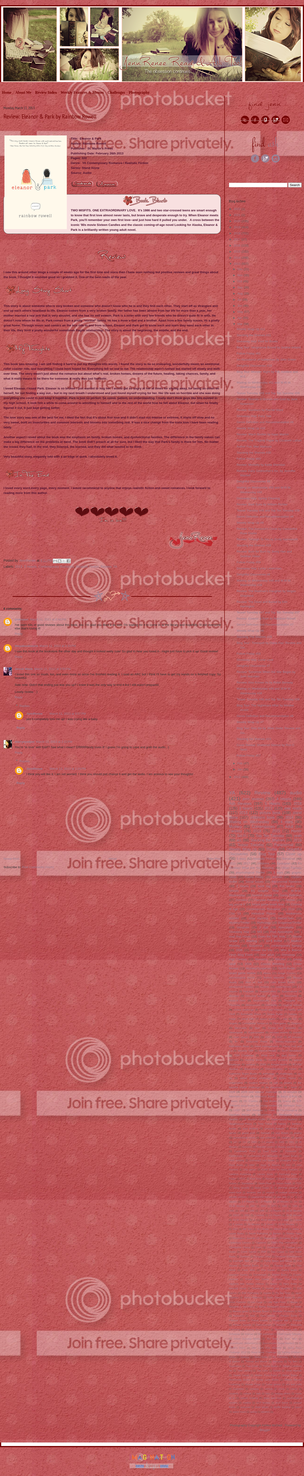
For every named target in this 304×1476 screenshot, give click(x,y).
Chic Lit (235, 913)
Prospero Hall (280, 1320)
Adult (289, 827)
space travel (239, 1412)
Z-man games (273, 1384)
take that (281, 1197)
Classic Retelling (273, 964)
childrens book (262, 817)
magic (232, 1018)
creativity (234, 1393)
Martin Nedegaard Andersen (274, 1306)
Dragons (296, 1023)
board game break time (268, 904)
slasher (285, 1137)
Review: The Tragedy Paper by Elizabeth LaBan (268, 440)
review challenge (243, 1009)
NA (300, 1311)
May (240, 312)
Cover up (294, 854)
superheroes (283, 986)
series (275, 995)
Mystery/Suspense (258, 968)
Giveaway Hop (239, 932)
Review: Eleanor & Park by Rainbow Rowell (265, 618)
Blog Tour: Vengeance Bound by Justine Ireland (268, 347)
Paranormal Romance (287, 881)
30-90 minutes (240, 1220)
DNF (263, 1252)
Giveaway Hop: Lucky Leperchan (258, 568)
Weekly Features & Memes (82, 92)
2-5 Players (275, 1211)
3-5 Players (275, 1215)
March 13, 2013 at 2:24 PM (67, 768)
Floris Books (236, 1165)
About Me (23, 92)
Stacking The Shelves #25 (254, 637)
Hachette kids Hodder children (246, 1284)
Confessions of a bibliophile (262, 1156)
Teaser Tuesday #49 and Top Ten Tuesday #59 (268, 393)
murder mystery (278, 1059)
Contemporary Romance (56, 566)
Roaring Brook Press (257, 1329)
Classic (233, 1100)
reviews (264, 986)
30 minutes (290, 1091)
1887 (252, 1206)
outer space (240, 1037)
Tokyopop (278, 1361)
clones (293, 1389)
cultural (247, 1393)
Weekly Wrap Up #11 (250, 329)
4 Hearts (283, 799)
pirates (288, 1082)
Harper (274, 1284)
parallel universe (238, 1197)
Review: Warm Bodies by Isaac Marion (262, 434)
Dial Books (270, 1100)
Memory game (240, 1311)
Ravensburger (263, 1325)
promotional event (244, 1137)
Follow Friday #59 (248, 562)
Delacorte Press (256, 1041)
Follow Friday (254, 877)
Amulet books (279, 1064)
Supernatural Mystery (284, 1119)
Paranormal (283, 845)
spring (253, 1412)
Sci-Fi (241, 836)
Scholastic (234, 1334)
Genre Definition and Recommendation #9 (264, 422)
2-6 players (267, 1142)
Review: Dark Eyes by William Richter (261, 504)
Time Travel (265, 1123)
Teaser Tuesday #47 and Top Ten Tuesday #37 (268, 612)
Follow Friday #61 (248, 353)
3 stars (278, 872)
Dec (240, 269)
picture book (270, 813)
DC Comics (251, 1100)
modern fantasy (258, 1082)
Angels (233, 1023)
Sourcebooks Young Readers (278, 1343)
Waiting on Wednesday (249, 822)
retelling (251, 941)
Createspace (274, 1247)
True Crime (252, 1366)
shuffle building (282, 1407)
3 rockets (259, 1215)
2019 (237, 227)
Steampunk (236, 1032)
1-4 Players (248, 1201)
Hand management (266, 1046)
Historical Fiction (263, 913)
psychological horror (242, 977)
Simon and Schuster (282, 1027)
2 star (263, 927)
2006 (248, 964)
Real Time (255, 1178)
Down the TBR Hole (271, 936)
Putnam (297, 1320)
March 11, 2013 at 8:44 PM (48, 619)
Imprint (267, 1293)
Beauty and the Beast (290, 1147)
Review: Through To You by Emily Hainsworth (267, 539)
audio (296, 792)
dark (258, 1393)
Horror (296, 831)
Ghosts (234, 891)
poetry (298, 1132)
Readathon (264, 1114)
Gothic (293, 1068)
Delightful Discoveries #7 (253, 666)
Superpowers (256, 1032)
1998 (251, 1211)
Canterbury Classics (240, 1242)
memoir (265, 1132)
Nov (240, 275)
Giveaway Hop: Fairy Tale (253, 416)
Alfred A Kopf (281, 1229)
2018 (237, 233)
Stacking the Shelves (267, 840)
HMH (252, 1165)
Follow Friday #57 (248, 755)
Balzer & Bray (289, 1096)
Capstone (261, 1242)
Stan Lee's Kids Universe (266, 1348)
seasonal (245, 1407)
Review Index (46, 92)
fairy (268, 1393)
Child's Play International (284, 1242)
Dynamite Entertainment (288, 1256)
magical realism (292, 1004)
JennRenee (34, 713)
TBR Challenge (244, 1055)
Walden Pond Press (266, 1375)
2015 (237, 251)
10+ (295, 1018)
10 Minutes (283, 1201)
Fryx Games (268, 1270)
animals (277, 877)
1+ (292, 1197)
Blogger (265, 1430)
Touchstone (235, 1366)
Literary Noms (265, 1174)
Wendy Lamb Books (267, 1380)
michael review (279, 1032)
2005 (256, 1037)
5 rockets (238, 1224)
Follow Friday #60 (248, 458)
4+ (254, 1220)
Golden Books (280, 1275)
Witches (280, 959)
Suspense (256, 945)
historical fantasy (255, 995)
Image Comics (287, 973)
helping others (282, 1393)
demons (234, 1059)
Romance (288, 858)
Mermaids (241, 1027)
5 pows (298, 1220)
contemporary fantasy (286, 945)
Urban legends (293, 1370)
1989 (295, 1206)
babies (282, 1123)
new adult (267, 955)
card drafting (250, 1128)
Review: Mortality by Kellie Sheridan (260, 465)
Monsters (261, 959)
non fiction (281, 1132)
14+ (296, 1201)
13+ (244, 1142)
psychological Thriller (250, 872)
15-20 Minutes (237, 1206)
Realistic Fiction (87, 566)
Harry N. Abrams (270, 1165)
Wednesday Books (239, 1380)
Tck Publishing (280, 1357)
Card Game (270, 1151)
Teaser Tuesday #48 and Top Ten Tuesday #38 (268, 510)
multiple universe (288, 1192)
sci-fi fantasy (263, 1402)
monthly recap (254, 1059)
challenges (286, 1073)
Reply (19, 633)
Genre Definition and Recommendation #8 (264, 516)
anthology (269, 1073)
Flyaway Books (282, 1265)
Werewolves (253, 1004)
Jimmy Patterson (253, 1297)
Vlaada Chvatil (241, 1375)
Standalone (247, 1183)
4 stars (286, 822)
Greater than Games (257, 1279)
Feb (240, 763)
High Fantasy (238, 959)
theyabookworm (26, 646)
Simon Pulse (275, 1014)
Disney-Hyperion (286, 1041)
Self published (265, 1334)
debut (293, 1128)
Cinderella (290, 1151)
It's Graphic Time (265, 891)
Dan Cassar (277, 1252)
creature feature (274, 1128)
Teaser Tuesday (250, 845)
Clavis (258, 1247)
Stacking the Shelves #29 (253, 545)
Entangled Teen (288, 1160)
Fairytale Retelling (266, 900)
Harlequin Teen (292, 1105)
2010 (291, 909)
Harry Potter (290, 1284)
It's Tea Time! (283, 1293)
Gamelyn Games (238, 1275)
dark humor (288, 1055)
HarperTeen (286, 918)
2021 (237, 215)
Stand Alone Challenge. (264, 1352)
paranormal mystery (241, 986)
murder (297, 1032)
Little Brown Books (282, 982)
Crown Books (290, 1156)
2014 (237, 257)
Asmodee (247, 1147)
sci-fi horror (281, 1402)
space (298, 1407)
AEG (235, 1229)
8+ (236, 1041)
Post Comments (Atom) (38, 867)
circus (281, 1389)
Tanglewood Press (240, 1123)
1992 (231, 1211)
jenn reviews (253, 799)
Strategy (244, 1357)
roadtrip (247, 1402)
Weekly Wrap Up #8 (249, 630)
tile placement (274, 1087)
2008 (263, 1064)
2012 (237, 777)
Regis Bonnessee (288, 1178)
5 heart (285, 1220)
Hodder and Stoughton (279, 1288)
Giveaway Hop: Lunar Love (254, 659)
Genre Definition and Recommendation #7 (264, 624)
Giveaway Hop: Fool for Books (257, 341)
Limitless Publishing (240, 1174)
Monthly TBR (246, 1050)
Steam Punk (265, 1183)
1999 (261, 1211)
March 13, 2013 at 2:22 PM (54, 742)
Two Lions (262, 1370)
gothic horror (287, 1078)
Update (277, 1370)
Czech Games (248, 1252)
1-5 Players (265, 1201)
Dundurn (245, 1256)
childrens (263, 863)
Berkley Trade (294, 1233)
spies (298, 1137)
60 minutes (295, 1037)
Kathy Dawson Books (279, 1297)
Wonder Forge (253, 1384)
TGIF (299, 1183)
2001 (291, 1142)
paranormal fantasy (261, 1197)
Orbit (252, 1316)
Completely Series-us (255, 1023)
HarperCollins (267, 991)
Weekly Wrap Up (243, 849)
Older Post (213, 858)
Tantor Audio (261, 1357)
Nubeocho (238, 1316)
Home (6, 92)
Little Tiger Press (276, 1302)
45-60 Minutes (269, 1220)
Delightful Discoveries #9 (253, 481)
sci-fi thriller (274, 941)
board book (235, 1192)
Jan (240, 769)
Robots (233, 1183)
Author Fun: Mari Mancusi (253, 446)
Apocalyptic (286, 927)
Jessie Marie (24, 669)
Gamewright (259, 1275)
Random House (239, 1114)
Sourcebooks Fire (264, 1000)
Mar (240, 324)
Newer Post (11, 858)
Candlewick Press (244, 1151)
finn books (287, 886)
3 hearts (246, 808)
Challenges (116, 92)
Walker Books (290, 1375)
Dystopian (283, 863)
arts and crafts (294, 1384)
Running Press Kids (286, 1329)
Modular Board (261, 1311)
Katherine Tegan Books (243, 1073)
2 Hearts (242, 886)
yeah (298, 836)
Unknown (22, 619)
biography (238, 1389)
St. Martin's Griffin (255, 1119)
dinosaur (234, 995)
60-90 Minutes (286, 1224)
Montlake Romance (283, 1311)
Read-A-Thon (237, 1000)
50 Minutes (254, 1224)
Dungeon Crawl (262, 1256)
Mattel (298, 1306)
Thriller (271, 849)
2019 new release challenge (259, 1091)
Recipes (270, 1178)
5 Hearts (30, 566)
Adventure (291, 995)
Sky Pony (272, 1339)
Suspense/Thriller (290, 922)
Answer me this (261, 950)
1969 (263, 1206)
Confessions (235, 1156)
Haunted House (237, 1288)
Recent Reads (267, 1050)
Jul (239, 299)
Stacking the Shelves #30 (253, 452)
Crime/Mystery (274, 1068)
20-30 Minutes (294, 1211)
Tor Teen (293, 1361)
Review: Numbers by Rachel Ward (259, 410)
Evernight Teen (241, 1261)
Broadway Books (289, 1238)
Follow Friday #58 (248, 653)
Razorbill (281, 1325)
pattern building (249, 1398)
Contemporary (263, 827)
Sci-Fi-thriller (286, 968)
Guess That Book (286, 1279)
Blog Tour (267, 854)
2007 (268, 1037)
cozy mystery (258, 918)
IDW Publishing (250, 1293)
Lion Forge (257, 1302)
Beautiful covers (265, 1147)
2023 (237, 209)
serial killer (248, 1018)
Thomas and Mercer (256, 1361)
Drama (287, 1100)
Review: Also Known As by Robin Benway (264, 682)
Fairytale (248, 991)
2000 (281, 1142)
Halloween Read (239, 1046)
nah (276, 1082)
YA (115, 566)
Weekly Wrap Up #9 (249, 522)
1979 (274, 1206)
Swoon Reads (284, 1183)
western (265, 1412)
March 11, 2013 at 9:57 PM (67, 713)
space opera (267, 1018)
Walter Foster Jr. (264, 1188)
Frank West (248, 1270)
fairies (232, 1132)
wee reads (293, 808)
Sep (240, 287)
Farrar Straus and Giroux (278, 1261)
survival (250, 1064)
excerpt (270, 1192)
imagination (236, 1082)
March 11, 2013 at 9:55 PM (52, 669)
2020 (237, 221)
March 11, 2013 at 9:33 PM (58, 646)
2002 (247, 1215)
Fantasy (235, 831)
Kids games (249, 1169)
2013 (18, 566)
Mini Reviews (254, 1110)
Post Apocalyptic (281, 932)
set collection (268, 1137)
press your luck (272, 1398)
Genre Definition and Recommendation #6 (264, 716)
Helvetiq (256, 1288)
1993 (241, 1211)
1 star (283, 1018)
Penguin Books (289, 1316)
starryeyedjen (25, 742)
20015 (236, 1215)
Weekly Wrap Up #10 (250, 428)
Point (272, 1110)
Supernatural (289, 991)
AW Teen (247, 1229)
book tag (264, 886)
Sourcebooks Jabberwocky (243, 1343)
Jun (240, 305)
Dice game (279, 1023)
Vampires (243, 927)
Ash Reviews (240, 804)
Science (249, 1334)
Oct (240, 281)
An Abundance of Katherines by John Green (266, 359)
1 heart (292, 1087)
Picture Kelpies (259, 1320)
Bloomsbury (251, 1068)
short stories (262, 1407)
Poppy (232, 1178)
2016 (237, 245)
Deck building (236, 1160)
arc (239, 840)
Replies (24, 706)
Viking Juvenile (241, 1188)
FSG (256, 1261)
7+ (300, 1224)
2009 (239, 950)
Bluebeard (269, 1238)
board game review (242, 973)
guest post (248, 1132)
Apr (240, 318)
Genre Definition (291, 895)
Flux (266, 1265)
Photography (139, 92)
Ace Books (263, 1229)
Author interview (274, 977)
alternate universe (288, 1188)
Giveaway (288, 955)
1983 (254, 1142)
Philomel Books (237, 1320)
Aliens (267, 973)
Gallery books (289, 1270)
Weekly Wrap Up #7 (249, 722)
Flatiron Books (251, 1265)
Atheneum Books (265, 1096)
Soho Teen (290, 1339)
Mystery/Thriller (239, 922)
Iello (288, 1165)
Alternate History (239, 1096)
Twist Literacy (244, 1370)
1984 (284, 1206)
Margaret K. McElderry (241, 1306)
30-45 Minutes (294, 1215)
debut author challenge (255, 1078)
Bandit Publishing (258, 1233)
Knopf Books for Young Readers (280, 1169)
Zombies (241, 900)
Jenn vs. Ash (253, 982)
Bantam (277, 1233)
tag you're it (237, 904)
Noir (257, 1027)
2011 (232, 863)
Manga (294, 1302)
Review (106, 566)
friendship (272, 1004)
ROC (243, 1178)
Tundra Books (270, 1366)
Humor (290, 900)
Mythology (264, 922)
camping (254, 1389)
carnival (268, 1389)
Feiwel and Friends (271, 1009)
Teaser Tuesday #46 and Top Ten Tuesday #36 (268, 699)
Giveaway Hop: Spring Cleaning (258, 498)
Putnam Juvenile (242, 1325)
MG (259, 932)
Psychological (288, 1110)
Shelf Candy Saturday (290, 1334)
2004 (232, 1091)
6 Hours (269, 1224)
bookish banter (262, 895)
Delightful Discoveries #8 (253, 574)
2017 (237, 239)
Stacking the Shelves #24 (253, 739)
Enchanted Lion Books (262, 1160)
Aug (240, 293)
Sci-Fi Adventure (291, 1050)
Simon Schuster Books (247, 1339)
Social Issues (254, 881)
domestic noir (253, 1192)
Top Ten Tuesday (270, 836)
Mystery (235, 827)
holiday (293, 1014)
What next (267, 1055)
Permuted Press (288, 1174)
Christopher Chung (239, 1247)
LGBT (237, 1110)
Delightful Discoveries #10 (254, 365)
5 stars (241, 858)
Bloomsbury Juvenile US (246, 1238)
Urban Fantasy (291, 868)
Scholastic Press (251, 1014)
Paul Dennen (267, 1316)
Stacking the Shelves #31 (253, 335)
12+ (235, 1142)
